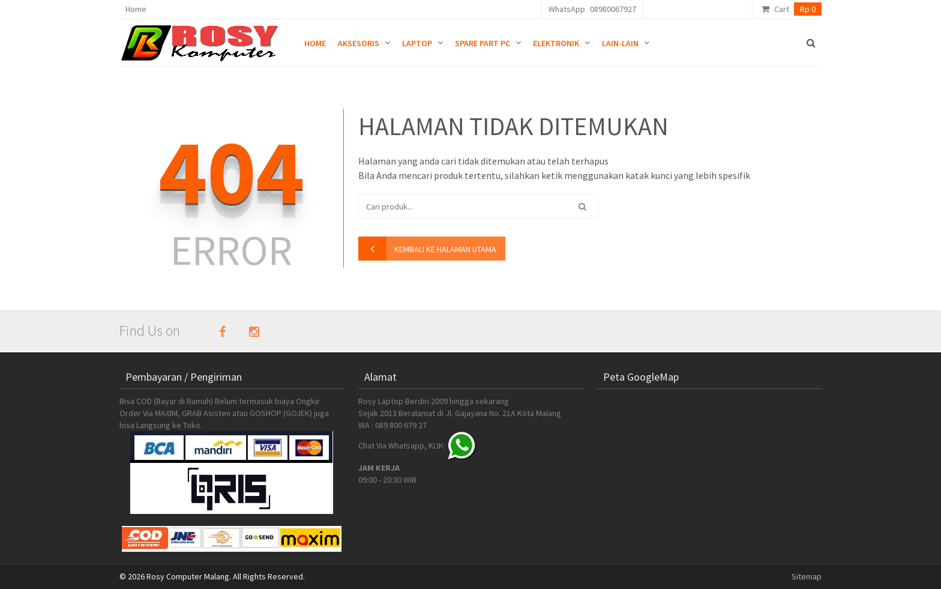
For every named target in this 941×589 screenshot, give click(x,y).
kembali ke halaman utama (445, 249)
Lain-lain (620, 43)
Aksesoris (358, 43)
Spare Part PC (482, 43)
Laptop (417, 43)
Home (135, 9)
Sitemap (807, 576)
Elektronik (556, 43)
